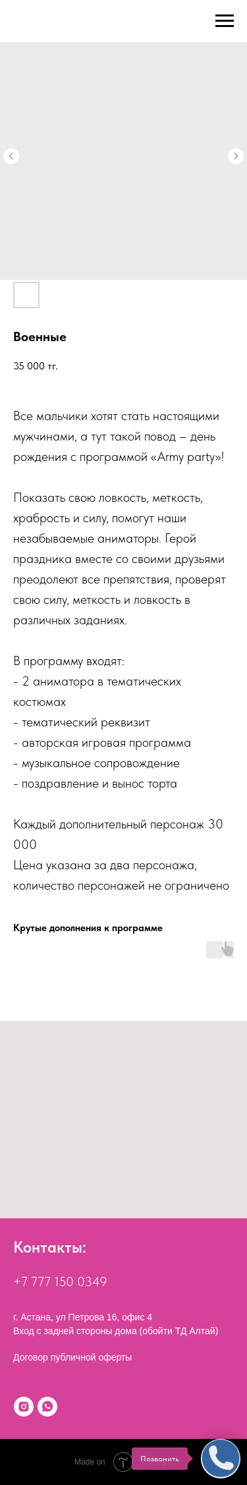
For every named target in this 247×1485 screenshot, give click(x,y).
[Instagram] (24, 1407)
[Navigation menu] (224, 21)
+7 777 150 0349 (60, 1281)
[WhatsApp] (47, 1407)
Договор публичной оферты (72, 1357)
